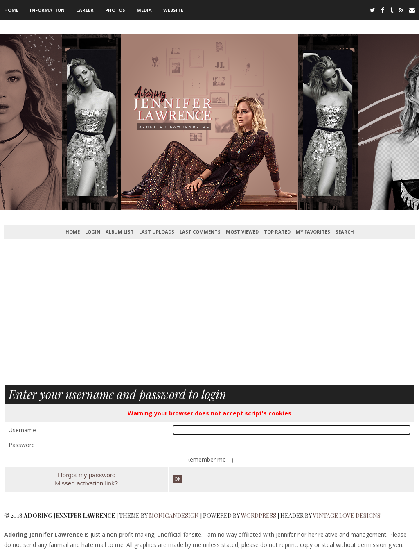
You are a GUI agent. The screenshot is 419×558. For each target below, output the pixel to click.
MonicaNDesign (174, 515)
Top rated (277, 232)
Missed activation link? (86, 483)
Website (173, 10)
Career (85, 10)
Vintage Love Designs (347, 515)
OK (177, 479)
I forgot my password (86, 475)
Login (92, 232)
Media (144, 10)
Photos (115, 10)
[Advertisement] (209, 317)
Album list (120, 232)
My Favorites (313, 232)
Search (345, 232)
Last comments (200, 232)
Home (11, 10)
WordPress (258, 515)
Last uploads (156, 232)
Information (47, 10)
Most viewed (242, 232)
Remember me (207, 459)
